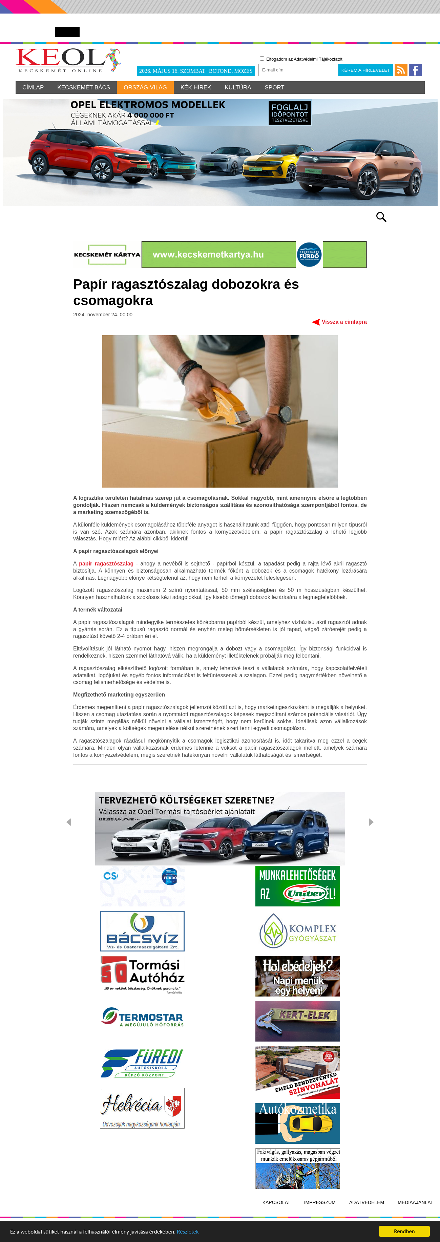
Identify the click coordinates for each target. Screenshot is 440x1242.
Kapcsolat (277, 1202)
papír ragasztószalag (106, 563)
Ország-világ (145, 87)
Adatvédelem (366, 1202)
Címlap (33, 87)
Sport (275, 87)
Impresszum (320, 1202)
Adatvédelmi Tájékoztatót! (318, 59)
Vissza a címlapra (344, 322)
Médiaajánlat (415, 1202)
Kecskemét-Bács (83, 87)
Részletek (188, 1231)
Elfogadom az (302, 59)
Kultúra (238, 87)
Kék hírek (196, 87)
